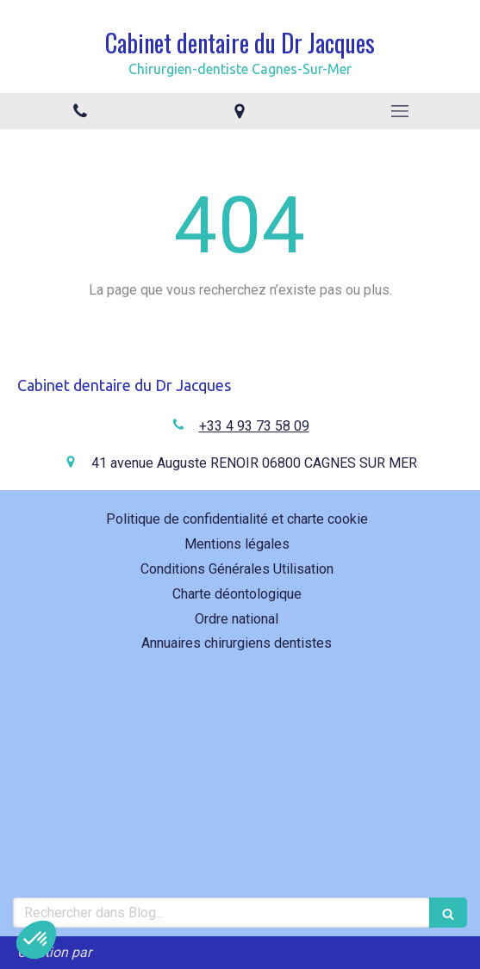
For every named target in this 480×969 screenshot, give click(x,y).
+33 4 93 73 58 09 (254, 426)
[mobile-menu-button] (400, 111)
